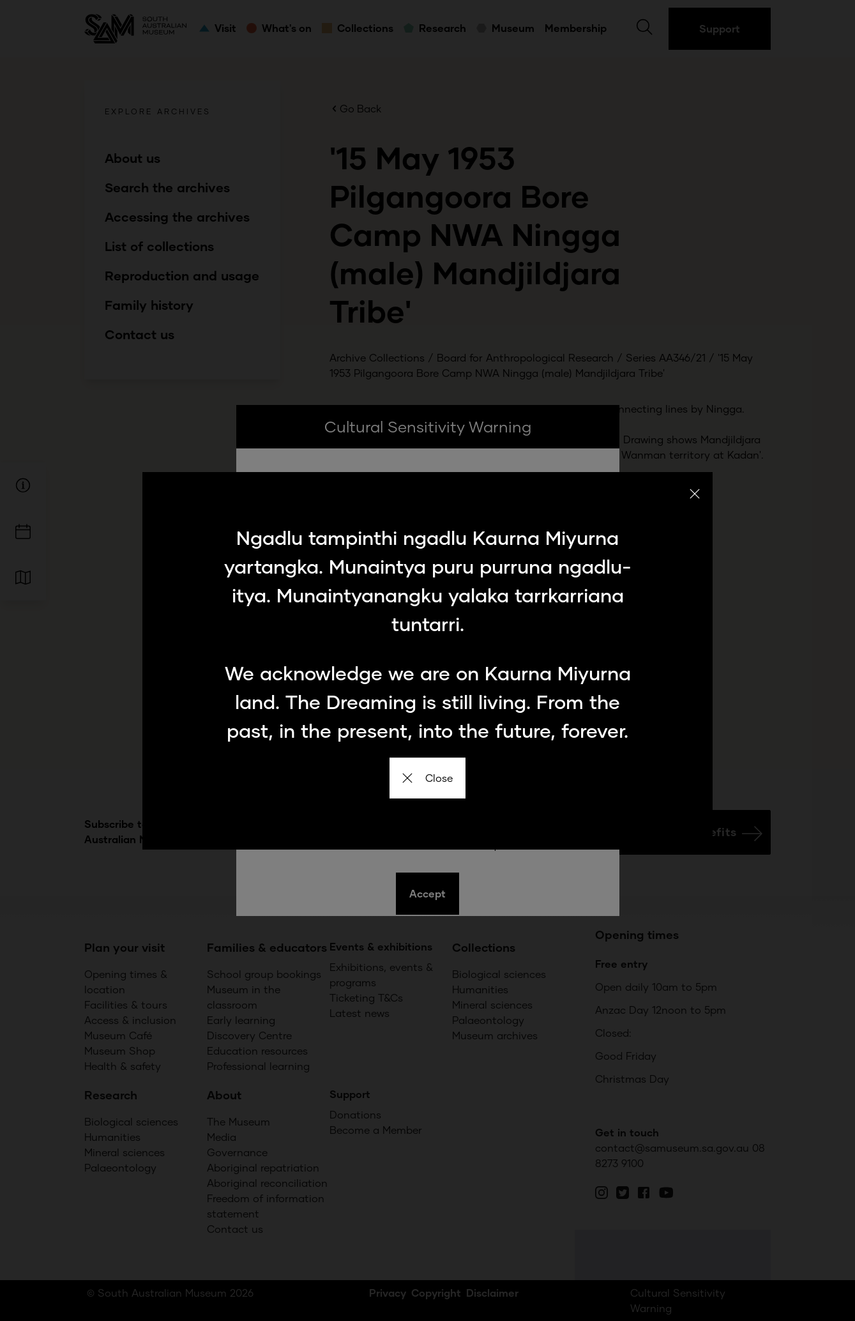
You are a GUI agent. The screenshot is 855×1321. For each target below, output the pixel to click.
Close (427, 778)
